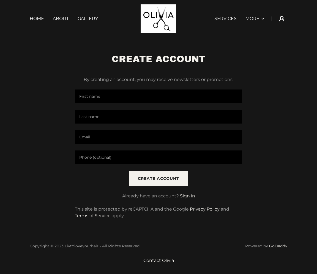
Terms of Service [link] (93, 215)
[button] (255, 18)
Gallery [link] (88, 18)
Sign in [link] (187, 195)
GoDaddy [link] (278, 246)
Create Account (158, 178)
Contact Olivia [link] (158, 260)
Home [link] (37, 18)
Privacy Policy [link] (205, 209)
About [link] (61, 18)
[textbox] (158, 96)
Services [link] (225, 18)
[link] (158, 18)
